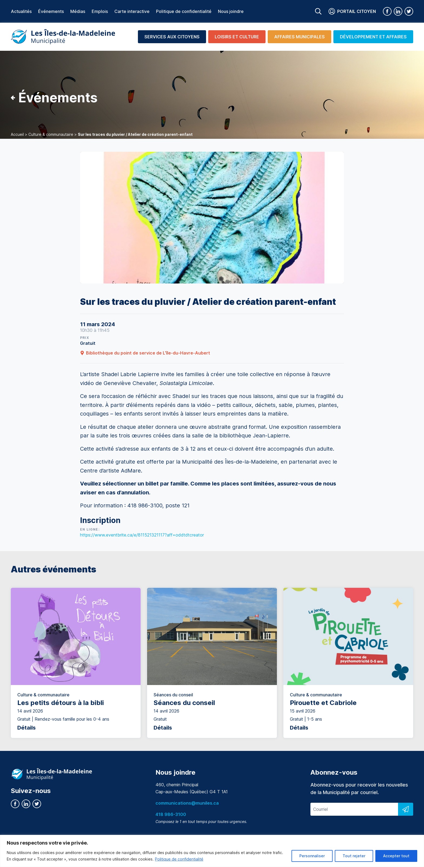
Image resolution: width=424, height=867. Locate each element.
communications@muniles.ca (187, 803)
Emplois (100, 11)
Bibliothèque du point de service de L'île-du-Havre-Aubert (145, 353)
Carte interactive (132, 11)
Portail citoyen (352, 11)
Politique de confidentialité (179, 859)
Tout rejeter (354, 855)
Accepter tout (396, 855)
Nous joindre (231, 11)
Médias (77, 11)
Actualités (21, 11)
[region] (212, 851)
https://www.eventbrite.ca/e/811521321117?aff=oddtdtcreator (142, 535)
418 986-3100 (170, 814)
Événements (51, 11)
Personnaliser (312, 855)
